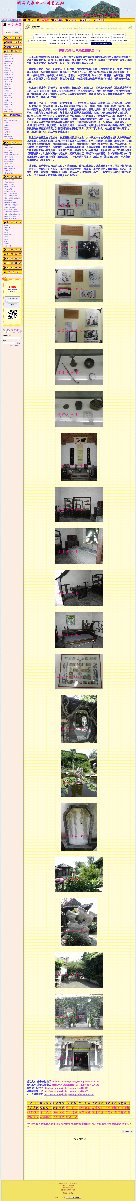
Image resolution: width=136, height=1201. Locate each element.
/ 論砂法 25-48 (8, 97)
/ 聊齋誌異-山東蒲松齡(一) (11, 216)
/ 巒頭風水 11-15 (8, 59)
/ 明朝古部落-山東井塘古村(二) (12, 214)
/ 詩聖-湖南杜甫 (8, 200)
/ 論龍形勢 (7, 86)
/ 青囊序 (6, 230)
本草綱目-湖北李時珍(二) (59, 40)
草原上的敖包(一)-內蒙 (59, 37)
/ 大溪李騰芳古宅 (8, 150)
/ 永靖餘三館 (7, 145)
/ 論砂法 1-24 (7, 95)
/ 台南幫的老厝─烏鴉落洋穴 (11, 154)
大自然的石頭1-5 (52, 34)
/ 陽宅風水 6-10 (8, 65)
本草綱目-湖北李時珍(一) (39, 40)
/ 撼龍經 (6, 237)
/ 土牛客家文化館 (8, 157)
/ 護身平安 (7, 127)
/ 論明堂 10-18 (8, 93)
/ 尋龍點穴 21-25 (8, 77)
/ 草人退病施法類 (8, 139)
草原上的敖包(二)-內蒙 (78, 37)
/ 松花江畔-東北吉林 (9, 207)
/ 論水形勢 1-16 (8, 109)
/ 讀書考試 (7, 129)
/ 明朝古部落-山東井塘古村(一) (12, 212)
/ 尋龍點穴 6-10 (8, 70)
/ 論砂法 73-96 (8, 102)
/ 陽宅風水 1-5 (8, 63)
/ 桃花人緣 (7, 125)
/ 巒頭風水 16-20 (8, 61)
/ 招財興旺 (7, 123)
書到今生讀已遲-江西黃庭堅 (100, 37)
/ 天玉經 (6, 232)
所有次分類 (38, 34)
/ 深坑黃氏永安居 (8, 161)
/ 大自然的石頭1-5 (9, 179)
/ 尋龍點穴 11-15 (8, 72)
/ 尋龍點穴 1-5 (8, 68)
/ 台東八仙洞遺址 (8, 173)
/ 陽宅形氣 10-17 (8, 84)
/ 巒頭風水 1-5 (8, 54)
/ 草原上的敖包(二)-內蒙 (10, 196)
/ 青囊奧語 (7, 227)
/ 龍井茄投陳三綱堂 (9, 159)
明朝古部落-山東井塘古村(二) (58, 43)
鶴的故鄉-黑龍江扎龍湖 (96, 40)
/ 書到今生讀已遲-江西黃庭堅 (12, 198)
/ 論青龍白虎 (7, 88)
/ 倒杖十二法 (7, 246)
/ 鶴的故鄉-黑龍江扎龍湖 (10, 209)
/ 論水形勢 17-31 (8, 111)
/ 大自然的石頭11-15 (9, 184)
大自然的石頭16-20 (101, 34)
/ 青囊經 (6, 225)
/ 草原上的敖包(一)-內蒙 (10, 193)
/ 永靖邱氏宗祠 (8, 164)
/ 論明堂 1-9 (7, 91)
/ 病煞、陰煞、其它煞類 (10, 120)
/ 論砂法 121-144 (8, 107)
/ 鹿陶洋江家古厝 (8, 148)
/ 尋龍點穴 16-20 (8, 75)
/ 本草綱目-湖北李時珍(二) (11, 205)
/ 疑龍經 (6, 239)
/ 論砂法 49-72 (8, 100)
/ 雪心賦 (6, 243)
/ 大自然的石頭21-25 (9, 189)
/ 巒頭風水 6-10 (8, 56)
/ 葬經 (5, 241)
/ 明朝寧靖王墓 (8, 170)
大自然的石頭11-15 (84, 34)
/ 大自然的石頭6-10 (9, 182)
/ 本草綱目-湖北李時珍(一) (11, 202)
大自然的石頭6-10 (67, 34)
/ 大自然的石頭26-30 (9, 191)
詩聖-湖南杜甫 (118, 37)
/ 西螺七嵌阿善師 (8, 166)
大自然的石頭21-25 (117, 34)
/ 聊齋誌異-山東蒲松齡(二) (11, 218)
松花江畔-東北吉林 (78, 40)
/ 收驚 (5, 118)
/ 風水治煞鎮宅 (8, 136)
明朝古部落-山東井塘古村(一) (118, 40)
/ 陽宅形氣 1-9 (8, 81)
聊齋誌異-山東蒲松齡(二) (101, 43)
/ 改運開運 (7, 132)
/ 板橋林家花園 (8, 152)
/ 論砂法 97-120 (8, 104)
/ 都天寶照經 (7, 234)
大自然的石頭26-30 (41, 37)
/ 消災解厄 (7, 134)
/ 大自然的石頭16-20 (9, 186)
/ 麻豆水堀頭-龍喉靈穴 (10, 168)
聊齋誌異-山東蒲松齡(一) (80, 43)
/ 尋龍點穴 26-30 (8, 79)
